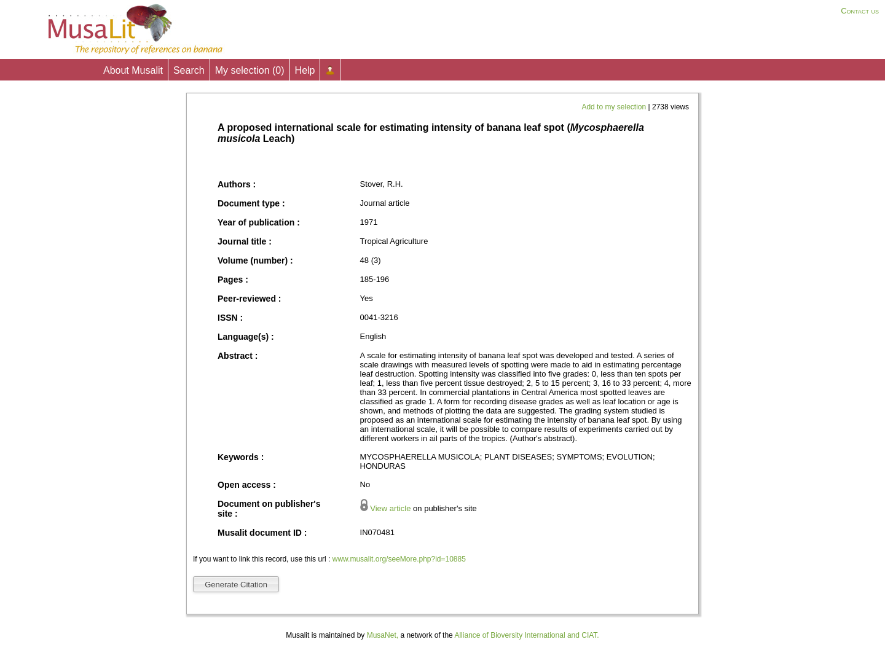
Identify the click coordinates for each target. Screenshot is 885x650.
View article (390, 508)
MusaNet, (382, 635)
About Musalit (133, 70)
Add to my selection (614, 107)
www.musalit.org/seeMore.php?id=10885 (399, 559)
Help (305, 70)
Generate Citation (236, 584)
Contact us (860, 10)
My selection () (250, 70)
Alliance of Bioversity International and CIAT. (526, 635)
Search (189, 70)
